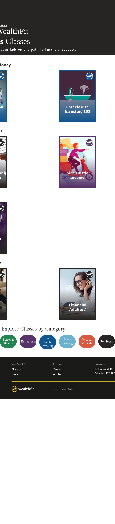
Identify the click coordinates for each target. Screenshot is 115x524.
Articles (57, 374)
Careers (16, 374)
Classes (57, 370)
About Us (16, 370)
